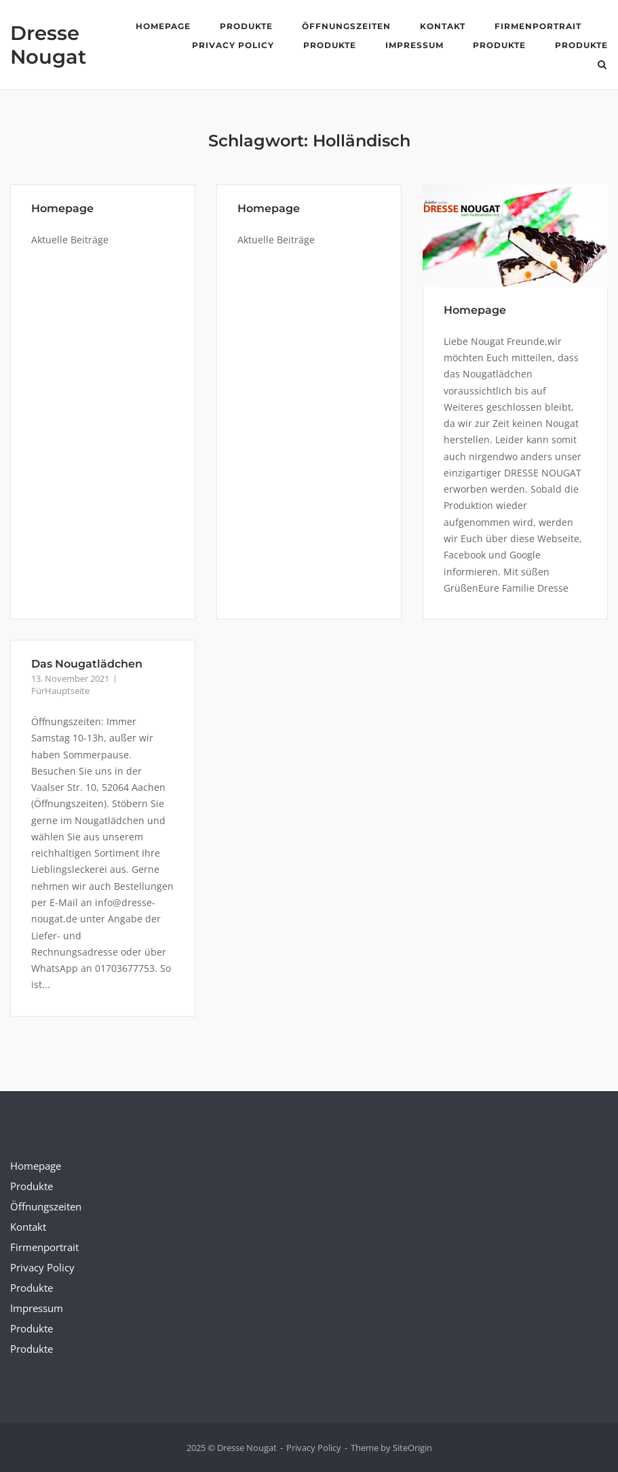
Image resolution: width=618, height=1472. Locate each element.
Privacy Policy (233, 45)
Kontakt (442, 26)
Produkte (246, 26)
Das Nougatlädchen (86, 663)
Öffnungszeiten (346, 26)
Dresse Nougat (48, 44)
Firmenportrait (538, 26)
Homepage (163, 26)
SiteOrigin (412, 1448)
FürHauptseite (60, 690)
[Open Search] (602, 66)
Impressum (414, 45)
